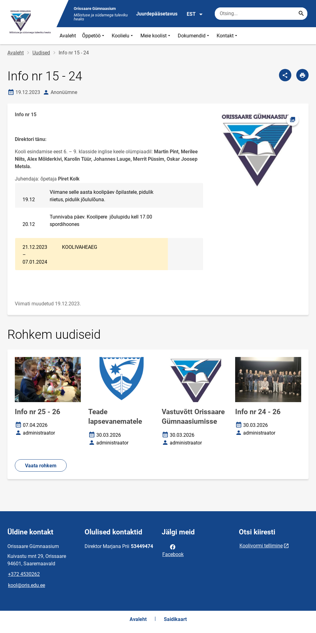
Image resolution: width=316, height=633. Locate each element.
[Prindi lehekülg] (302, 75)
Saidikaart (175, 619)
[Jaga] (285, 75)
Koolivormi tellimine (261, 546)
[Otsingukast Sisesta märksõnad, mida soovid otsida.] (261, 13)
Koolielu (123, 36)
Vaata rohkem (40, 466)
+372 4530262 (24, 574)
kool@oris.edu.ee (26, 585)
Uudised (41, 53)
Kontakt (228, 36)
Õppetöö (94, 36)
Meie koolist (156, 36)
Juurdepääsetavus (156, 14)
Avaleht (68, 36)
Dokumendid (194, 36)
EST (195, 14)
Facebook (173, 550)
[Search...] (301, 13)
